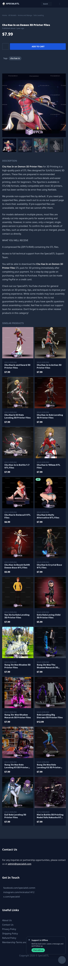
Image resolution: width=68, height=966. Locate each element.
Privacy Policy (9, 929)
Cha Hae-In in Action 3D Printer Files (49, 366)
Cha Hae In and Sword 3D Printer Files (17, 366)
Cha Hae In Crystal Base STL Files (49, 566)
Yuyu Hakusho (43, 812)
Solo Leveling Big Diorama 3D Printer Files (50, 716)
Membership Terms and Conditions (20, 942)
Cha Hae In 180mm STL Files (48, 466)
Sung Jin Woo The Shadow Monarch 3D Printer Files (47, 666)
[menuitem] (9, 145)
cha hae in (15, 58)
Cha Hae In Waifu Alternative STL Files (48, 516)
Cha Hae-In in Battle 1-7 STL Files (16, 466)
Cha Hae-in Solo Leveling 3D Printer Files (50, 416)
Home (4, 15)
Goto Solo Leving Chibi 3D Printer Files (49, 616)
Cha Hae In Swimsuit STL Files (17, 516)
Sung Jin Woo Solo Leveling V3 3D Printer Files (16, 766)
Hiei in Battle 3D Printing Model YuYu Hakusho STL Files (50, 816)
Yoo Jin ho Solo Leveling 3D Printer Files (16, 616)
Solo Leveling (39, 15)
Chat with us (38, 950)
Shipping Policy (10, 933)
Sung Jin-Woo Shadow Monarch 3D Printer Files (17, 716)
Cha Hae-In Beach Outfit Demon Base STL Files (17, 566)
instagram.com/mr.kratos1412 (18, 892)
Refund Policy (9, 937)
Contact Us (7, 924)
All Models (12, 15)
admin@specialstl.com (19, 863)
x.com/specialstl (11, 896)
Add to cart (38, 46)
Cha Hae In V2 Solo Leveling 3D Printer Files (17, 416)
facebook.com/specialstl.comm (19, 887)
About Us (7, 920)
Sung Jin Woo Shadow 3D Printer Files (17, 666)
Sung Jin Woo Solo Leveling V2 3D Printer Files (49, 766)
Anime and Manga (25, 15)
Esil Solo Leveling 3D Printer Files (15, 816)
